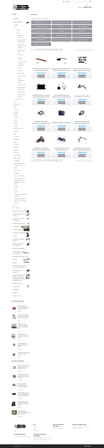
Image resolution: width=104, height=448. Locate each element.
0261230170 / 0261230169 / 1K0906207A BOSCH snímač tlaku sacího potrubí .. (41, 149)
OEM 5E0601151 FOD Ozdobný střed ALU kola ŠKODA (23, 345)
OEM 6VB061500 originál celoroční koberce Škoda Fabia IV (23, 403)
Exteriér (18, 33)
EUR (68, 1)
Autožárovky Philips (17, 283)
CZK (64, 1)
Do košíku (41, 76)
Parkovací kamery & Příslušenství (22, 40)
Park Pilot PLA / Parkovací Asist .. (82, 22)
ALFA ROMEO (17, 155)
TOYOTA (16, 117)
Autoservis (35, 430)
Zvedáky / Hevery (17, 295)
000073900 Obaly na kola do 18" (61, 122)
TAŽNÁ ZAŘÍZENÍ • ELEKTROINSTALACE (17, 252)
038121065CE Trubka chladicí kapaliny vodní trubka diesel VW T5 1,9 (82, 149)
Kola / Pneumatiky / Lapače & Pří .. (41, 31)
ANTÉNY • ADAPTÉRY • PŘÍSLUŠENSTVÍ (18, 244)
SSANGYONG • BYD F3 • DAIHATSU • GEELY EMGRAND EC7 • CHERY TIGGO (20, 181)
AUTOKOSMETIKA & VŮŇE (19, 223)
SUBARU (16, 131)
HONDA (16, 112)
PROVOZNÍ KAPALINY (18, 226)
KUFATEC (15, 259)
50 (46, 49)
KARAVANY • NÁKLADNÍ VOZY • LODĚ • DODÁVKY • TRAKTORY (20, 200)
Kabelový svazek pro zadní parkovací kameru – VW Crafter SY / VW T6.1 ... (23, 367)
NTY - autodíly (16, 207)
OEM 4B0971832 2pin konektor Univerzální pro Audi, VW (23, 336)
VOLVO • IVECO (18, 170)
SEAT (16, 107)
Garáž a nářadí (16, 286)
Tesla (16, 205)
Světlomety (20, 54)
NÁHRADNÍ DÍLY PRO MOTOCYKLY (17, 271)
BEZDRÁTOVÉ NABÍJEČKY (19, 248)
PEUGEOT (17, 147)
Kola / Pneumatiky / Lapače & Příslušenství (22, 63)
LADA (16, 191)
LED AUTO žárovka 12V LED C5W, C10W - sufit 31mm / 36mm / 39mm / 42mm (23, 316)
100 (49, 49)
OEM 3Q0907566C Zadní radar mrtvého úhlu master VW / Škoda (23, 376)
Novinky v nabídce (18, 361)
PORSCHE (17, 152)
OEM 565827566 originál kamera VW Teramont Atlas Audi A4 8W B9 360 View (24, 394)
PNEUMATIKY (16, 19)
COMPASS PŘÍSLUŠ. (17, 229)
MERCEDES (17, 139)
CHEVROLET (17, 173)
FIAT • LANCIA (18, 158)
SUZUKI (16, 125)
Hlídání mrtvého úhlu (21, 51)
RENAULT (17, 150)
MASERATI (17, 160)
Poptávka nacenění (19, 434)
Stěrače (19, 68)
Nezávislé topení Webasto (21, 95)
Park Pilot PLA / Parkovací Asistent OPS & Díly (22, 46)
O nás (34, 428)
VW (15, 27)
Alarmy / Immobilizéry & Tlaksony (21, 80)
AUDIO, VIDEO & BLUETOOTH (19, 211)
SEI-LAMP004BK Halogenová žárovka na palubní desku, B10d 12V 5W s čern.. (61, 97)
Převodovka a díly (22, 84)
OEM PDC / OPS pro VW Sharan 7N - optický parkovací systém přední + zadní (82, 70)
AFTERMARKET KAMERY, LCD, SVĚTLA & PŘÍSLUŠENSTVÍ (20, 266)
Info (34, 424)
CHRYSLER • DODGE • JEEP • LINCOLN (21, 195)
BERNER (15, 262)
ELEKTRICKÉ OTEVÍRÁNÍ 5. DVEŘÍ (20, 256)
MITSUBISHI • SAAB (19, 128)
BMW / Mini (17, 104)
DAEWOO (17, 186)
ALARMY (15, 236)
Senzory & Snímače (20, 58)
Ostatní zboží (21, 73)
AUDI (16, 101)
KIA (15, 134)
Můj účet (81, 7)
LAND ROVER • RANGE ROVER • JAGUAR (19, 164)
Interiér (17, 30)
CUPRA (16, 109)
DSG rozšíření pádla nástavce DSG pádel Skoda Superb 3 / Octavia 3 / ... (23, 307)
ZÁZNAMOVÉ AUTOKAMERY (19, 233)
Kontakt (35, 427)
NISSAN (16, 115)
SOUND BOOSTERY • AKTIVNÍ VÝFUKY (19, 214)
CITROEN (16, 144)
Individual (15, 292)
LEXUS (16, 120)
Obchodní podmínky (57, 428)
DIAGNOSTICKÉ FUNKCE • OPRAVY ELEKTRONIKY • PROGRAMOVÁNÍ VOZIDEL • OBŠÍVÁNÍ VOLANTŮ (19, 278)
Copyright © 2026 (22, 446)
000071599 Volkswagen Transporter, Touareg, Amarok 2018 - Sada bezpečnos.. (41, 123)
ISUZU (16, 189)
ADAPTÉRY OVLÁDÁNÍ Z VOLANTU (18, 239)
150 (53, 49)
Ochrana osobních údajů (79, 424)
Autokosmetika (19, 99)
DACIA (16, 167)
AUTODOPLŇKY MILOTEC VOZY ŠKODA (18, 219)
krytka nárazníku (21, 91)
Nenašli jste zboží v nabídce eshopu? (22, 436)
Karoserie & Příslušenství (21, 36)
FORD (16, 142)
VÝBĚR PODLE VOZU (17, 22)
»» (61, 49)
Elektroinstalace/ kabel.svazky (22, 88)
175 (56, 49)
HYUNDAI (17, 136)
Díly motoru (20, 70)
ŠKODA (16, 24)
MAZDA (16, 123)
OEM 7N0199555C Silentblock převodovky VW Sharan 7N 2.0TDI (23, 412)
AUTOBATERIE (16, 289)
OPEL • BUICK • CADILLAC (20, 176)
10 (43, 49)
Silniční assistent (22, 76)
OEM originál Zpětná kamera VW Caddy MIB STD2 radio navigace (22, 385)
